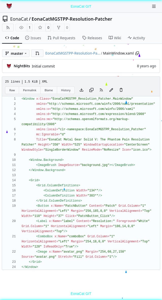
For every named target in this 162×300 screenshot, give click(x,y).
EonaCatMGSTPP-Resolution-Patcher (71, 18)
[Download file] (81, 90)
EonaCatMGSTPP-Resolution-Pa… (72, 53)
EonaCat (19, 18)
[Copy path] (137, 53)
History (66, 90)
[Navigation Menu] (154, 6)
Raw (12, 90)
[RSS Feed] (8, 27)
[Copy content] (91, 90)
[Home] (10, 6)
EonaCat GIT (81, 6)
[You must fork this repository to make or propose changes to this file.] (111, 90)
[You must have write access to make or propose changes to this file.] (121, 90)
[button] (37, 53)
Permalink (29, 90)
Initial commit (43, 66)
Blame (48, 90)
